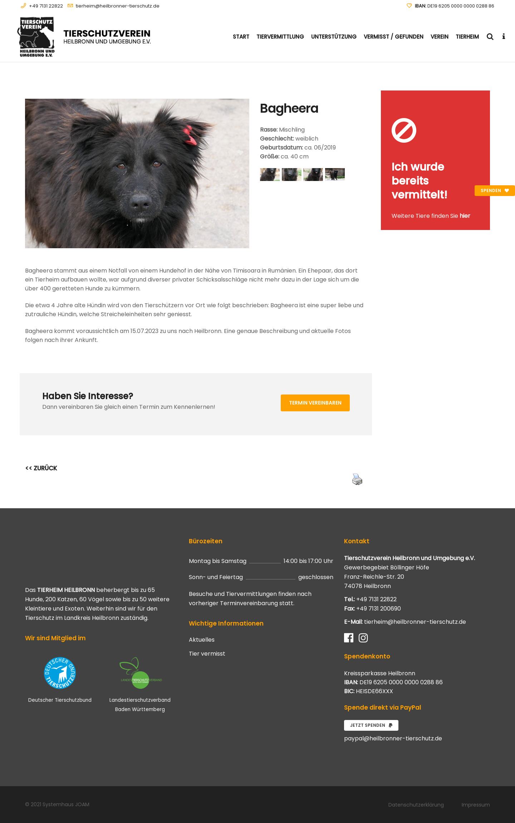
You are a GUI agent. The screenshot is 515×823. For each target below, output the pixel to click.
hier (465, 216)
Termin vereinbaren (315, 402)
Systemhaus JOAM (66, 804)
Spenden (495, 190)
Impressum (476, 804)
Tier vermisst (207, 654)
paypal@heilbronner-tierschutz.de (393, 738)
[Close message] (484, 95)
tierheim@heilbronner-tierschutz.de (118, 6)
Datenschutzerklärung (416, 804)
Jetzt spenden (371, 725)
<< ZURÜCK (41, 468)
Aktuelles (202, 640)
